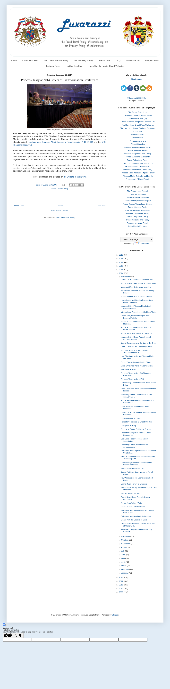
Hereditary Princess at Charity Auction (137, 422)
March (124, 566)
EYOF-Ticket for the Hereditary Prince (136, 347)
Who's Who (104, 60)
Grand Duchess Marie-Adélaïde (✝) (138, 163)
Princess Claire (137, 135)
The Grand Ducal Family (55, 60)
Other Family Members (137, 226)
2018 (121, 258)
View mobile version (59, 211)
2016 (121, 266)
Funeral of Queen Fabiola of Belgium (136, 429)
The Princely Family (84, 60)
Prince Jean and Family (137, 150)
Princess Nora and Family (137, 223)
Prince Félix (138, 131)
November (125, 536)
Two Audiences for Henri (131, 493)
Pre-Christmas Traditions (131, 418)
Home (14, 60)
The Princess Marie (138, 194)
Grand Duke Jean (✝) (138, 119)
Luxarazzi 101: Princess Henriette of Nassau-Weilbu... (136, 307)
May (123, 558)
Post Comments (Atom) (65, 218)
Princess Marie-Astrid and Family (138, 147)
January (124, 573)
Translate (142, 243)
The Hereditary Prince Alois (137, 197)
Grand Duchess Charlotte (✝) (137, 166)
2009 (121, 592)
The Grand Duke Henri (137, 112)
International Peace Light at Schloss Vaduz (138, 312)
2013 (121, 577)
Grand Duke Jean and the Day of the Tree (138, 343)
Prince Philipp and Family (137, 217)
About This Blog (30, 60)
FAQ (118, 60)
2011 (121, 585)
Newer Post (19, 206)
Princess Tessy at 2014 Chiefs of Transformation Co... (134, 351)
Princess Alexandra (138, 141)
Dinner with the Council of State (134, 520)
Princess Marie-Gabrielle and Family (138, 176)
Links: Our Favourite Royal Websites (105, 66)
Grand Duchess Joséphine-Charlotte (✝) (138, 122)
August (124, 547)
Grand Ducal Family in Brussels (134, 484)
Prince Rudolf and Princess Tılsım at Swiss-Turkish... (136, 328)
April (123, 562)
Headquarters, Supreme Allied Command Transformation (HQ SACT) (60, 142)
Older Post (101, 206)
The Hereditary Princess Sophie (137, 201)
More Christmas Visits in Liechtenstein (137, 366)
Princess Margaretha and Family (137, 154)
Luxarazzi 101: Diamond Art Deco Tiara (137, 280)
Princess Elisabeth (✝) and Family (137, 170)
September (126, 544)
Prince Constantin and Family (137, 210)
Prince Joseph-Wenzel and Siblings (138, 204)
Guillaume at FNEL (129, 369)
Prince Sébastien (138, 144)
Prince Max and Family (137, 207)
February (125, 569)
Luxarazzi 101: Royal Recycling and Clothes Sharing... (136, 338)
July (123, 551)
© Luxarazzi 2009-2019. (136, 98)
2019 (121, 255)
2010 (121, 589)
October (124, 540)
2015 (121, 270)
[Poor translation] (18, 635)
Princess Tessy (62, 189)
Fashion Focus (53, 66)
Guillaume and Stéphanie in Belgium (136, 516)
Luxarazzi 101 (133, 60)
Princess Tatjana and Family (137, 213)
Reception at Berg (128, 426)
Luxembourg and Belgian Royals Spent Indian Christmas (137, 301)
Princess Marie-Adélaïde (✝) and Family (137, 173)
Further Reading (74, 66)
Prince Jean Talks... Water (132, 503)
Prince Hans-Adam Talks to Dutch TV (136, 333)
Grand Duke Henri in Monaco (133, 468)
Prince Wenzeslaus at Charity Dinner (136, 362)
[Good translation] (8, 635)
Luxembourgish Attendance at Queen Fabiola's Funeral (136, 464)
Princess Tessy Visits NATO (132, 379)
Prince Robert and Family (137, 160)
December (125, 276)
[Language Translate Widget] (136, 239)
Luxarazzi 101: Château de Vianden (136, 287)
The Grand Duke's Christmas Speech (136, 297)
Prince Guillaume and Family (138, 157)
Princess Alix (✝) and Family (137, 179)
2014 (121, 273)
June (123, 555)
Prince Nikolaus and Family (137, 220)
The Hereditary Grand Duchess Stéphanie (137, 128)
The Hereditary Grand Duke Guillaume (138, 125)
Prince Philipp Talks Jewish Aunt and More (138, 283)
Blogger (115, 615)
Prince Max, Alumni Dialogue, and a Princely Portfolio (136, 317)
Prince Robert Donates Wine (133, 507)
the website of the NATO (75, 177)
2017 (121, 262)
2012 (121, 581)
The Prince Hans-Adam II (137, 191)
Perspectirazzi (152, 60)
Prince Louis (138, 138)
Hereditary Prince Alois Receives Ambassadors (134, 446)
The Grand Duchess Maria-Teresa (138, 115)
